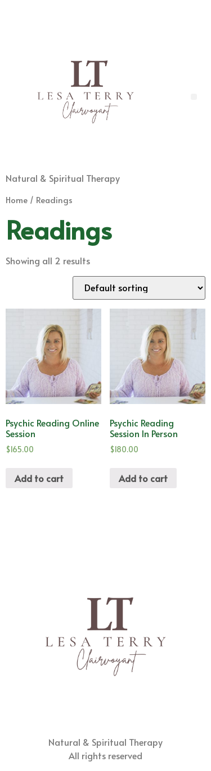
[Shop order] (139, 288)
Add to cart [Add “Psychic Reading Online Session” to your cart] (39, 478)
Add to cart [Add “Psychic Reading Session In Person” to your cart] (143, 478)
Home (17, 199)
